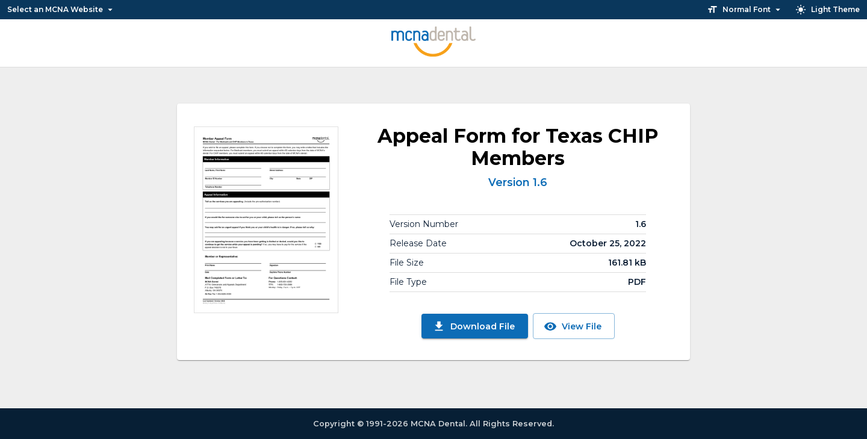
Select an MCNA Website (61, 9)
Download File (473, 326)
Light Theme (827, 9)
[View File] (266, 219)
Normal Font (745, 9)
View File (572, 326)
